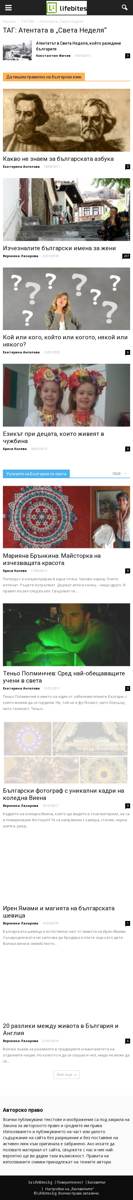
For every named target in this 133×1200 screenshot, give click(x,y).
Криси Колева (15, 449)
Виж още (66, 1074)
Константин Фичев (53, 55)
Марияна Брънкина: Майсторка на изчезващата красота (52, 559)
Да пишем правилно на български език (43, 77)
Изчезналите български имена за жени (59, 248)
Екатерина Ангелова (21, 166)
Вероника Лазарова (20, 256)
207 (126, 256)
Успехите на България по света (36, 474)
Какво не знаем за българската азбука (58, 158)
